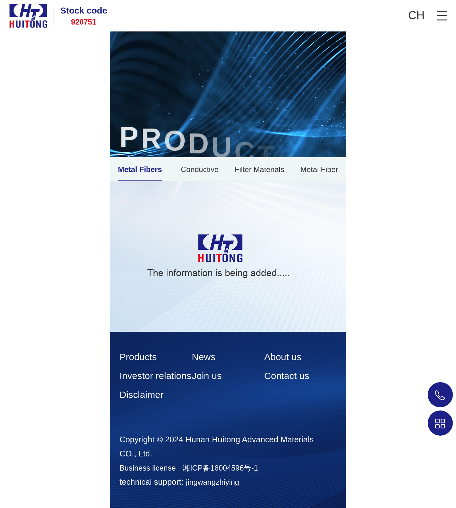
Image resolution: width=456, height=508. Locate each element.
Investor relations (155, 376)
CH (416, 15)
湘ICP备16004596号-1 (220, 468)
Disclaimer (142, 394)
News (203, 357)
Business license (148, 468)
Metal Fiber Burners (319, 173)
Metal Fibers (140, 169)
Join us (207, 376)
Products (138, 357)
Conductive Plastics (200, 173)
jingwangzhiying (212, 482)
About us (282, 357)
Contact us (286, 376)
